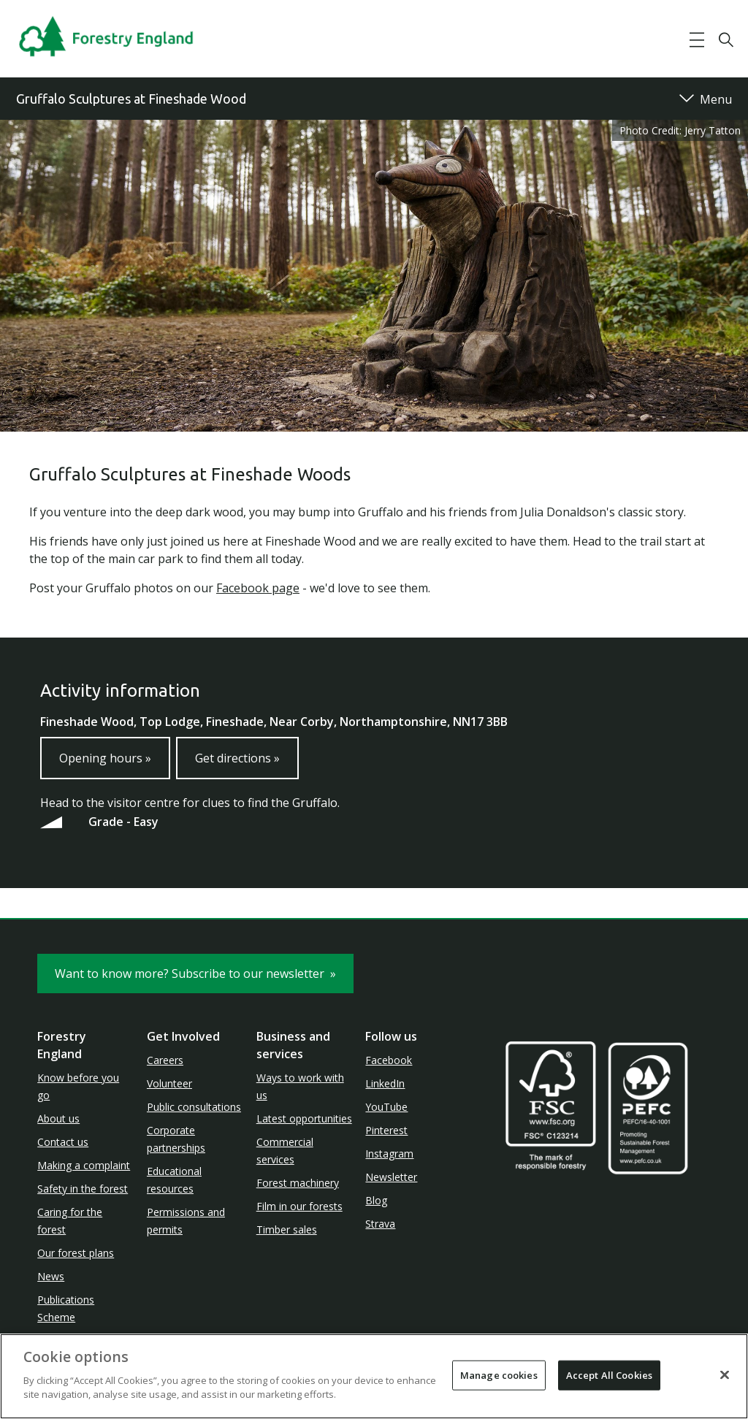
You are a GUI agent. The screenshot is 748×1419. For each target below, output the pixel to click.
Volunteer (169, 1083)
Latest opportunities (304, 1118)
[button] (697, 40)
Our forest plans (75, 1253)
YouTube (386, 1107)
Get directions (237, 758)
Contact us (62, 1142)
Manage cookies (499, 1374)
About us (58, 1118)
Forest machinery (297, 1183)
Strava (380, 1224)
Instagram (389, 1153)
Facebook (388, 1060)
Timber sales (286, 1229)
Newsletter (391, 1177)
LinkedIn (385, 1083)
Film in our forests (299, 1206)
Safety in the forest (82, 1189)
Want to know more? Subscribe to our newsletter (195, 973)
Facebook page (257, 588)
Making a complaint (83, 1165)
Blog (376, 1200)
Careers (165, 1060)
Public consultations (194, 1107)
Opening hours (105, 758)
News (50, 1276)
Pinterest (386, 1130)
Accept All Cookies (609, 1374)
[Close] (725, 1374)
